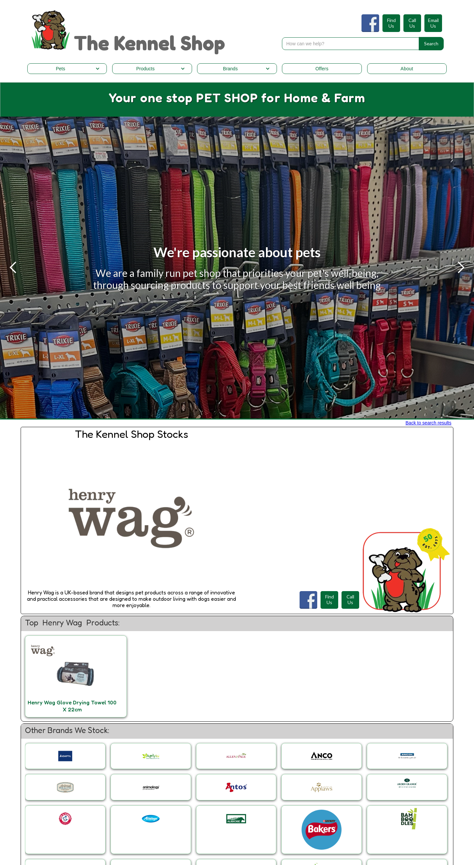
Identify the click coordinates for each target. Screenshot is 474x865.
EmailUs (433, 23)
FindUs (391, 23)
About (406, 68)
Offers (321, 68)
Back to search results (428, 423)
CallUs (412, 23)
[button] (67, 69)
